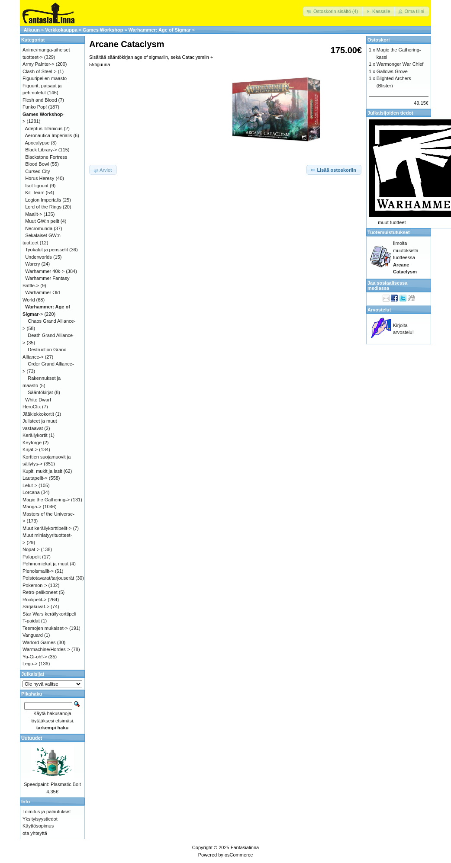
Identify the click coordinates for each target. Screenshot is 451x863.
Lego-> (30, 663)
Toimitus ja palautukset (47, 811)
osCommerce (239, 854)
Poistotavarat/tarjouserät (48, 578)
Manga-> (32, 506)
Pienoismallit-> (38, 571)
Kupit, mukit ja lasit (42, 471)
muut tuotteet (392, 222)
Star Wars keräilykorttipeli (49, 613)
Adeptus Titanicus (44, 128)
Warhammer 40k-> (44, 271)
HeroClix (32, 406)
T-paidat (31, 620)
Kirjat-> (30, 449)
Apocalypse (37, 142)
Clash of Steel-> (40, 71)
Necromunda (38, 228)
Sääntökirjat (40, 392)
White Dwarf (38, 399)
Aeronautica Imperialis (48, 135)
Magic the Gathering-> (46, 499)
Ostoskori (378, 39)
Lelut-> (30, 485)
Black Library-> (41, 149)
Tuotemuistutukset (388, 232)
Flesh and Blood (40, 100)
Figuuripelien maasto (45, 78)
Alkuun (32, 29)
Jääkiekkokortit (38, 414)
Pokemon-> (35, 585)
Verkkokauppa (61, 29)
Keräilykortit (35, 435)
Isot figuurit (36, 185)
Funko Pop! (35, 106)
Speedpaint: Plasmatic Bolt (52, 784)
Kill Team (34, 192)
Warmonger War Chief (400, 64)
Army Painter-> (39, 64)
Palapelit (32, 556)
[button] (333, 11)
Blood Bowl (37, 164)
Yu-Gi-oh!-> (35, 656)
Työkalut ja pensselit (46, 249)
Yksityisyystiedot (40, 818)
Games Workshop (103, 29)
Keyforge (32, 442)
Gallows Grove (392, 71)
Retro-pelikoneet (40, 592)
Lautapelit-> (35, 478)
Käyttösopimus (38, 825)
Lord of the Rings (43, 206)
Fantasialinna (245, 847)
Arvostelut (379, 309)
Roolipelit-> (34, 599)
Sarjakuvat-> (36, 606)
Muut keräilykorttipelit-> (47, 528)
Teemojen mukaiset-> (45, 628)
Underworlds (38, 257)
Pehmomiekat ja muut (45, 563)
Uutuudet (31, 738)
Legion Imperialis (43, 199)
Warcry (32, 263)
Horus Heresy (39, 178)
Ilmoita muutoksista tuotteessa (406, 257)
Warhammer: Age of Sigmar (160, 29)
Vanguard (33, 635)
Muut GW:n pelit (42, 221)
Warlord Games (39, 642)
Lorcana (31, 492)
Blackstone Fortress (46, 157)
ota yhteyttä (35, 833)
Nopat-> (31, 549)
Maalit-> (33, 214)
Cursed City (37, 171)
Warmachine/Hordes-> (46, 649)
